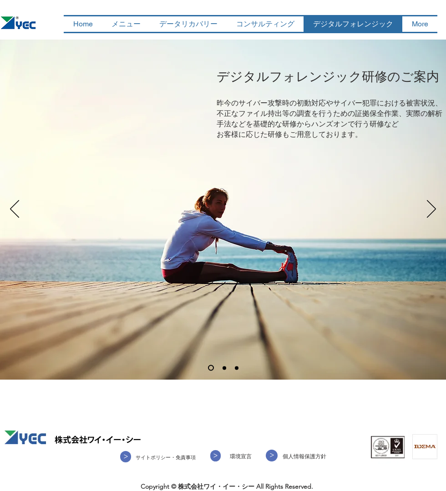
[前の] (14, 209)
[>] (215, 455)
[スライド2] (224, 368)
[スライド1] (211, 368)
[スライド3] (236, 368)
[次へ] (431, 209)
